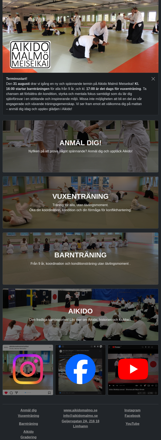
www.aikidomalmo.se (80, 410)
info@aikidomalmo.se (80, 416)
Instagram (132, 410)
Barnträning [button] (28, 424)
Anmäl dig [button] (28, 410)
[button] (28, 369)
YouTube (132, 424)
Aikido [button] (28, 431)
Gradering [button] (28, 437)
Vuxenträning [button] (28, 416)
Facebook (132, 416)
